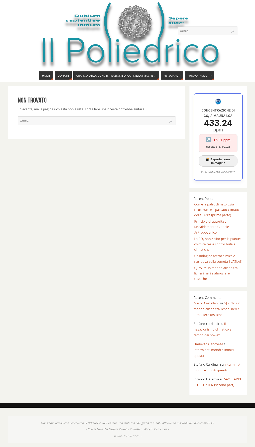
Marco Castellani (206, 303)
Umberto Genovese (208, 344)
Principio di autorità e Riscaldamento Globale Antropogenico (211, 226)
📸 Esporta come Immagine (218, 161)
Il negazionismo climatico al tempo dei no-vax (213, 329)
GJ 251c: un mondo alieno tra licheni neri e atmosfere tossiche (216, 273)
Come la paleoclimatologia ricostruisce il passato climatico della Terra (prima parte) (217, 209)
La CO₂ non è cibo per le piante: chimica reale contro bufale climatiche (217, 244)
